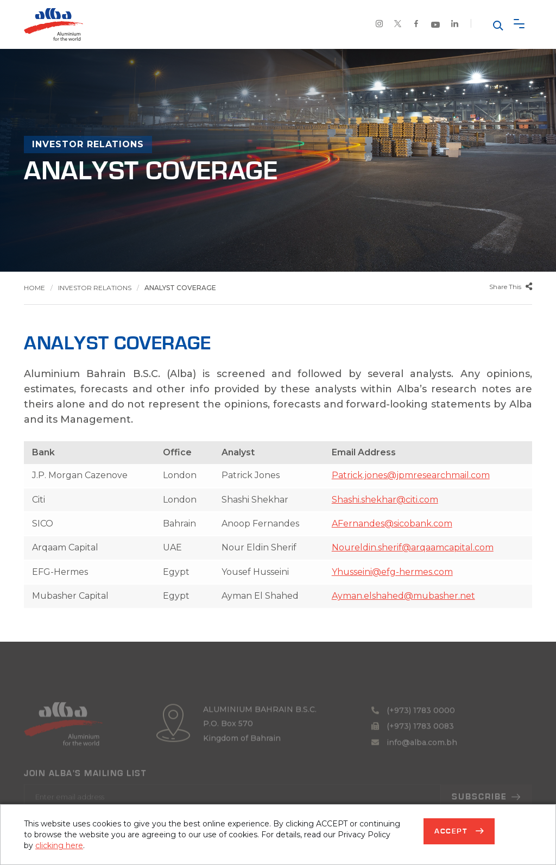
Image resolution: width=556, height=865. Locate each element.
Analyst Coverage (180, 288)
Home (34, 288)
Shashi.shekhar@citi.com (385, 499)
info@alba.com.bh (414, 756)
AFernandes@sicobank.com (392, 523)
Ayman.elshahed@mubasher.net (403, 596)
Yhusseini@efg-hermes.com (392, 572)
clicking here (59, 845)
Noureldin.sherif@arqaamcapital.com (413, 547)
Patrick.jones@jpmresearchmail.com (411, 475)
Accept (452, 831)
